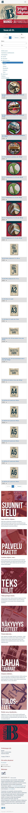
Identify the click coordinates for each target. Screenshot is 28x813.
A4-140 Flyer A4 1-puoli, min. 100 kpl (10, 420)
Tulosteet (5, 62)
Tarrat (4, 72)
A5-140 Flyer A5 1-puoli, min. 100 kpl (10, 461)
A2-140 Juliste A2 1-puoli (7, 299)
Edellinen (6, 37)
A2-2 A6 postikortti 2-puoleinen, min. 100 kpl (12, 157)
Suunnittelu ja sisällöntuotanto (7, 52)
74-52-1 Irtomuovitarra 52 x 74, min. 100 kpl (12, 197)
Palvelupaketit (4, 54)
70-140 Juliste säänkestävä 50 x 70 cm (10, 278)
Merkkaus (3, 76)
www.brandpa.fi (11, 788)
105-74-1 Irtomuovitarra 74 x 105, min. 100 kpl (12, 177)
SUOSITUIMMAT (5, 78)
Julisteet (4, 66)
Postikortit (5, 70)
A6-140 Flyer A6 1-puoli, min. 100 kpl (10, 481)
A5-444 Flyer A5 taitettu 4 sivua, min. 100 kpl (12, 380)
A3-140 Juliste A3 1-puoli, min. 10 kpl (10, 319)
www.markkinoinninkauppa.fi (18, 785)
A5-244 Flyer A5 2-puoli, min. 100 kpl (10, 441)
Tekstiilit (4, 56)
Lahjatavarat (5, 74)
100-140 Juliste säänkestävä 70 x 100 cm (11, 258)
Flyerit (4, 64)
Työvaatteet (4, 58)
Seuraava (17, 37)
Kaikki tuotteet (4, 50)
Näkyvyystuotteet (6, 60)
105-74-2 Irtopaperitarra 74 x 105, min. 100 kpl (12, 217)
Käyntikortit (5, 68)
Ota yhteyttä (3, 762)
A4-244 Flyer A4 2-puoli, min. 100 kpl (10, 400)
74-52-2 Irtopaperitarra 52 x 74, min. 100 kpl (12, 238)
